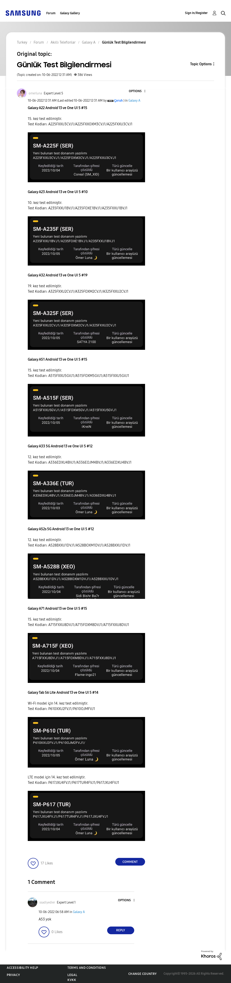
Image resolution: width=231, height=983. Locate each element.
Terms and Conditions (86, 968)
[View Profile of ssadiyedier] (47, 902)
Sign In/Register (196, 13)
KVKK (71, 980)
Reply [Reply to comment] (120, 930)
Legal (72, 975)
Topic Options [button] (201, 64)
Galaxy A (134, 101)
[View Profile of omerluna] (35, 93)
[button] (137, 91)
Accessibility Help (22, 968)
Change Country (142, 974)
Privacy (13, 975)
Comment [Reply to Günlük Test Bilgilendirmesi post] (130, 862)
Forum (50, 13)
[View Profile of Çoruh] (118, 101)
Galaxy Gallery (70, 13)
